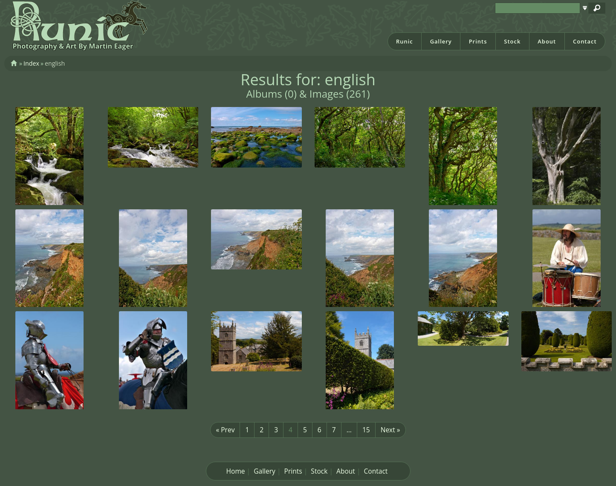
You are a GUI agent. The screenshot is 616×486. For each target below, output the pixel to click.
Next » (390, 429)
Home (235, 471)
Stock (512, 41)
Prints (478, 41)
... (349, 429)
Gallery (441, 41)
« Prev (225, 429)
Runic (404, 41)
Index (31, 63)
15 (366, 429)
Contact (585, 41)
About (547, 41)
